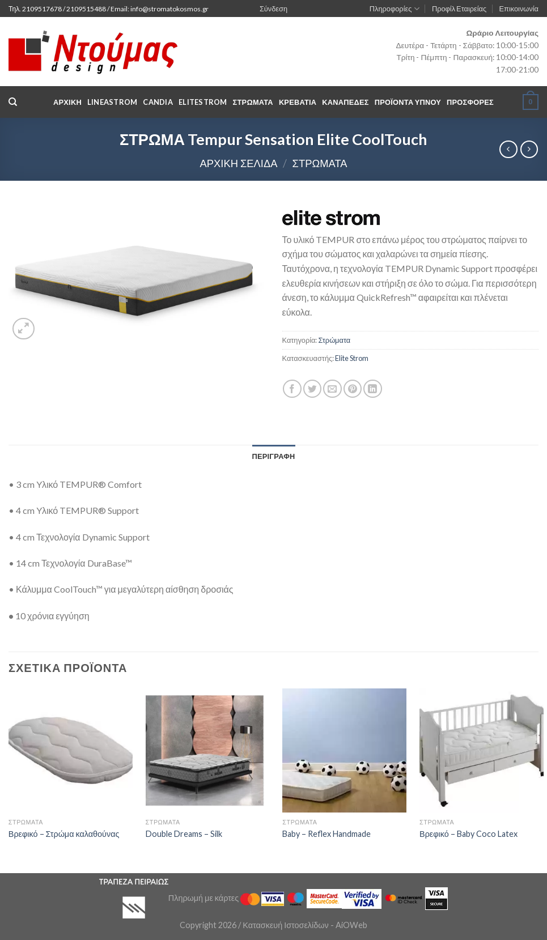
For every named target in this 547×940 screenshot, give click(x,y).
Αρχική (67, 102)
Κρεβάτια (297, 102)
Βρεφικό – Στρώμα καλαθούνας (64, 834)
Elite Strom (351, 358)
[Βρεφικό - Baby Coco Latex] (481, 750)
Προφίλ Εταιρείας (459, 8)
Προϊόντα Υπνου (408, 102)
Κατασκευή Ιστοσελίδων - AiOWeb (305, 925)
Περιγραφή (273, 456)
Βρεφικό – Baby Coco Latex (468, 834)
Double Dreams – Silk (184, 834)
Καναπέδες (345, 102)
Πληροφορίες (394, 8)
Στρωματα (253, 102)
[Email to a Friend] (332, 389)
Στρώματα (319, 163)
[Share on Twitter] (312, 389)
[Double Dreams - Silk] (208, 750)
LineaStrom (112, 102)
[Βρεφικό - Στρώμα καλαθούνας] (71, 750)
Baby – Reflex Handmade (326, 834)
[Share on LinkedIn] (372, 389)
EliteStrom (203, 102)
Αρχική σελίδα (238, 163)
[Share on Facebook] (292, 389)
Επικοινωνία (518, 8)
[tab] (273, 456)
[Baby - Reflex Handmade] (344, 750)
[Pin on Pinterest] (353, 389)
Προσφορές (470, 102)
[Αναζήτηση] (13, 102)
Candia (158, 102)
